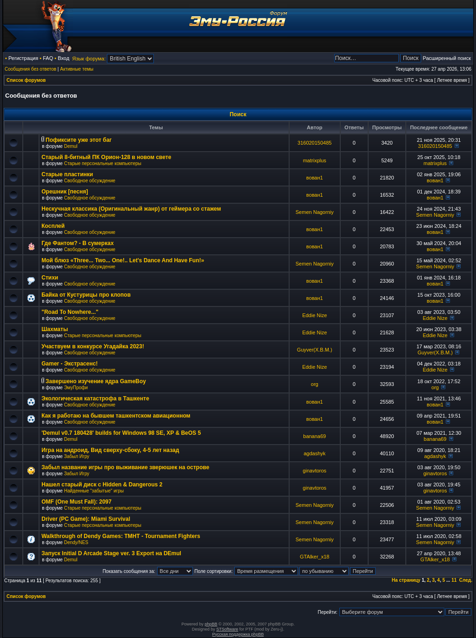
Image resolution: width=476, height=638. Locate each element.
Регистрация (23, 58)
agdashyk (314, 453)
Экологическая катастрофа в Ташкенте (95, 398)
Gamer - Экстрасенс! (69, 363)
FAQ (48, 58)
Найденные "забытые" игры (94, 490)
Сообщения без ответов (30, 69)
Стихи (49, 277)
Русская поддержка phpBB (238, 634)
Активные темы (76, 69)
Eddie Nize (314, 315)
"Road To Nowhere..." (70, 312)
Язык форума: (89, 58)
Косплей (53, 226)
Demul (71, 146)
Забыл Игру (76, 456)
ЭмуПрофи (76, 387)
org (314, 384)
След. (465, 580)
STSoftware (227, 629)
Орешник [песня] (64, 191)
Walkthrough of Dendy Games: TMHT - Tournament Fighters (120, 536)
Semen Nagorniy (315, 212)
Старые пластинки (67, 174)
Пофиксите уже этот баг (79, 140)
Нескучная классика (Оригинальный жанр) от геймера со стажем (131, 209)
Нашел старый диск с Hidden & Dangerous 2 (101, 484)
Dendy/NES (76, 542)
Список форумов (26, 80)
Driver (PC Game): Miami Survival (85, 519)
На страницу (406, 580)
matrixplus (314, 160)
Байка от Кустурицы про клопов (86, 295)
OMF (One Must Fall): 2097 (76, 501)
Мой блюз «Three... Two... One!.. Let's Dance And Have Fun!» (122, 260)
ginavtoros (314, 470)
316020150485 (314, 143)
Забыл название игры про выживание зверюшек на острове (125, 467)
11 (453, 580)
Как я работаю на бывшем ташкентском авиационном (115, 415)
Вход (63, 58)
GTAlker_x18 (314, 556)
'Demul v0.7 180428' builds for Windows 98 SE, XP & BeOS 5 (121, 433)
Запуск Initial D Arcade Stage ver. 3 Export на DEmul (111, 553)
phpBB (211, 624)
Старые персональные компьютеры (102, 163)
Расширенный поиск (447, 58)
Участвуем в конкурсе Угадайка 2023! (92, 346)
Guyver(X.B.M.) (314, 349)
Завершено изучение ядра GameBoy (96, 381)
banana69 (314, 436)
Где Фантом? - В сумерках (77, 243)
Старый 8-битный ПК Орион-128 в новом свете (106, 157)
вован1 (314, 177)
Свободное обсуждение (89, 180)
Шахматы (54, 329)
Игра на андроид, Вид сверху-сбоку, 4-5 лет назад (110, 450)
